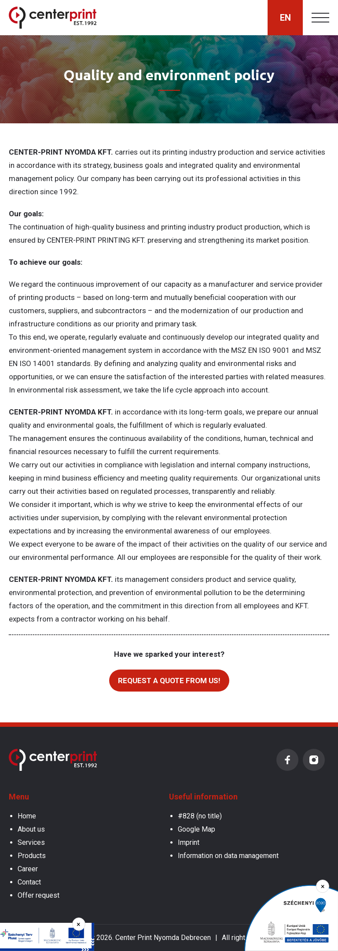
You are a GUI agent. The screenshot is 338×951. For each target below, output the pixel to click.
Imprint (188, 842)
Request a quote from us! (169, 680)
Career (28, 869)
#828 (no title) (200, 816)
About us (31, 829)
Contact (29, 882)
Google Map (196, 829)
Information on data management (228, 855)
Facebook (287, 760)
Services (31, 842)
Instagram (314, 760)
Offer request (38, 895)
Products (32, 855)
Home (27, 816)
